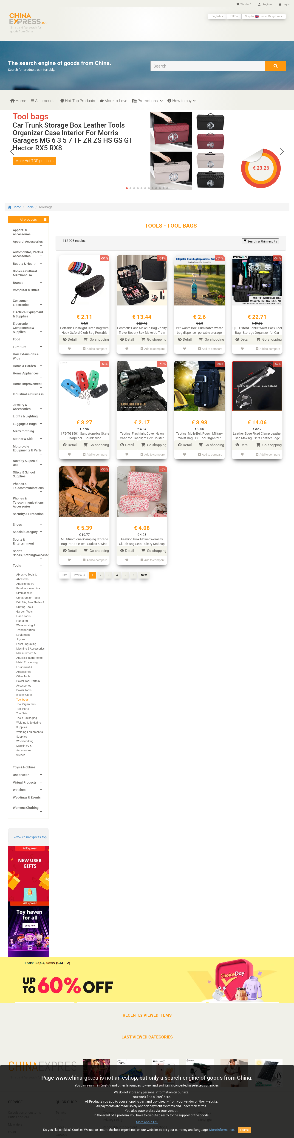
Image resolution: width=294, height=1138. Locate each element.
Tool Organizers (26, 704)
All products (43, 100)
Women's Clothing (26, 808)
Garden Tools (24, 611)
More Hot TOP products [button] (34, 161)
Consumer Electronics (21, 303)
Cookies (108, 1112)
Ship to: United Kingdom (263, 16)
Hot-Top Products (77, 100)
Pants (60, 1120)
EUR (234, 16)
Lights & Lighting (25, 416)
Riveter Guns (24, 694)
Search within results (260, 241)
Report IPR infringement (120, 1127)
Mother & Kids (23, 439)
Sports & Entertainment (23, 541)
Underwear (21, 775)
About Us (204, 1112)
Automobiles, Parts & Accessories (28, 254)
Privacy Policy (113, 1120)
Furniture (19, 347)
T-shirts (61, 1112)
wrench (20, 755)
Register (265, 4)
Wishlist (244, 4)
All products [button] (28, 219)
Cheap (155, 1120)
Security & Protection (28, 514)
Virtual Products (25, 782)
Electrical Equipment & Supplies (28, 314)
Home (18, 100)
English (217, 16)
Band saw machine (28, 588)
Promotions (147, 100)
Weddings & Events (27, 797)
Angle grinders (25, 583)
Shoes (17, 524)
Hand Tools (23, 616)
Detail (70, 339)
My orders (15, 1124)
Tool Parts (22, 708)
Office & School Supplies (24, 474)
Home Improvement (27, 384)
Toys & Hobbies (24, 767)
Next (144, 575)
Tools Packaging (26, 718)
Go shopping (96, 339)
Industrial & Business (28, 394)
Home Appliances (26, 373)
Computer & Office (26, 290)
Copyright (205, 1120)
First (64, 575)
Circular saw (24, 593)
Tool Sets (22, 713)
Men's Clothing (23, 431)
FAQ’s (12, 1132)
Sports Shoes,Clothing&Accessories (34, 553)
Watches (19, 790)
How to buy (181, 100)
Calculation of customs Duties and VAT (24, 1115)
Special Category (25, 532)
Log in (284, 4)
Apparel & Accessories (22, 232)
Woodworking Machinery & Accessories (25, 746)
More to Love (113, 100)
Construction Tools (28, 597)
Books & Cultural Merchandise (25, 273)
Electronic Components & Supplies (23, 328)
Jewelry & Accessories (22, 407)
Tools (30, 207)
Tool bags (22, 699)
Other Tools (23, 676)
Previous (79, 575)
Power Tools (23, 690)
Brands (18, 283)
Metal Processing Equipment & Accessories (27, 667)
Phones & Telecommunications (28, 486)
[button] (282, 151)
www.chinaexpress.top (30, 837)
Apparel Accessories (28, 241)
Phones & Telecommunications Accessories (28, 502)
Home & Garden (24, 366)
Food (16, 339)
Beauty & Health (25, 263)
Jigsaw (20, 639)
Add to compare (95, 349)
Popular (156, 1112)
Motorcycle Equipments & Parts (27, 448)
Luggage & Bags (25, 424)
